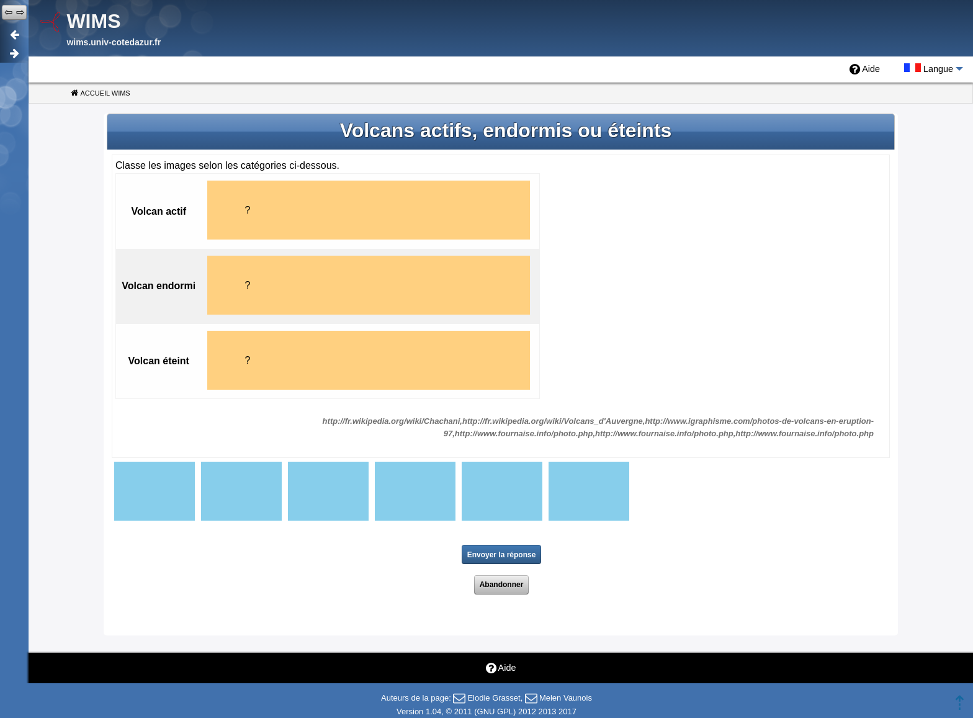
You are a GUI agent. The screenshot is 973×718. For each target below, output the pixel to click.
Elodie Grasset (493, 697)
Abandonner (502, 584)
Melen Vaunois (565, 697)
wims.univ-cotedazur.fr (113, 42)
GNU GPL (495, 711)
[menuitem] (865, 69)
